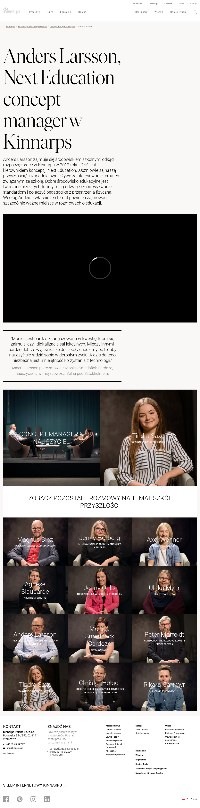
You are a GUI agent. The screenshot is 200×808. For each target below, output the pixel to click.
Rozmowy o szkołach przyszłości (32, 26)
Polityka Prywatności (175, 733)
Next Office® (142, 729)
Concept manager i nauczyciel (62, 26)
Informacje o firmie (174, 729)
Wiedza (158, 12)
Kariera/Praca (172, 743)
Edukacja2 (10, 26)
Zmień (194, 799)
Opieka (82, 12)
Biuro (50, 12)
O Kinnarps (153, 4)
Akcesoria (111, 751)
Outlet (181, 4)
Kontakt (168, 4)
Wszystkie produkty (115, 754)
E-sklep (193, 4)
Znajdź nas (136, 4)
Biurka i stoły (112, 737)
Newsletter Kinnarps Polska (149, 773)
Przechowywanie (114, 740)
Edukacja (65, 12)
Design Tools (142, 764)
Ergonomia (141, 759)
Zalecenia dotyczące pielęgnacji (151, 768)
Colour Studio (178, 12)
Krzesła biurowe (113, 733)
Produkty (34, 12)
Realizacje (141, 12)
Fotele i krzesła (113, 729)
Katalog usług (142, 733)
